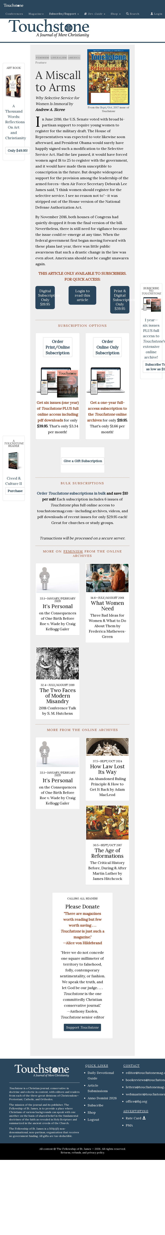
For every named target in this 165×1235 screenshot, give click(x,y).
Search (132, 13)
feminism (42, 57)
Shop (92, 1112)
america (74, 57)
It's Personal (58, 606)
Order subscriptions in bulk (71, 493)
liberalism (59, 57)
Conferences (14, 13)
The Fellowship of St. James (74, 1149)
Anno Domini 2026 (102, 1098)
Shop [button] (116, 13)
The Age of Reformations (107, 853)
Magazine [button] (36, 13)
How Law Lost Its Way (107, 769)
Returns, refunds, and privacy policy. (82, 1152)
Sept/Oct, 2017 (109, 107)
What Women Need (107, 606)
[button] (64, 13)
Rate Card (133, 1118)
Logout (93, 1119)
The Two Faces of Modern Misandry (58, 696)
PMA (129, 1125)
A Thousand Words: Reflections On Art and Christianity (15, 122)
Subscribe (95, 1105)
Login (156, 13)
